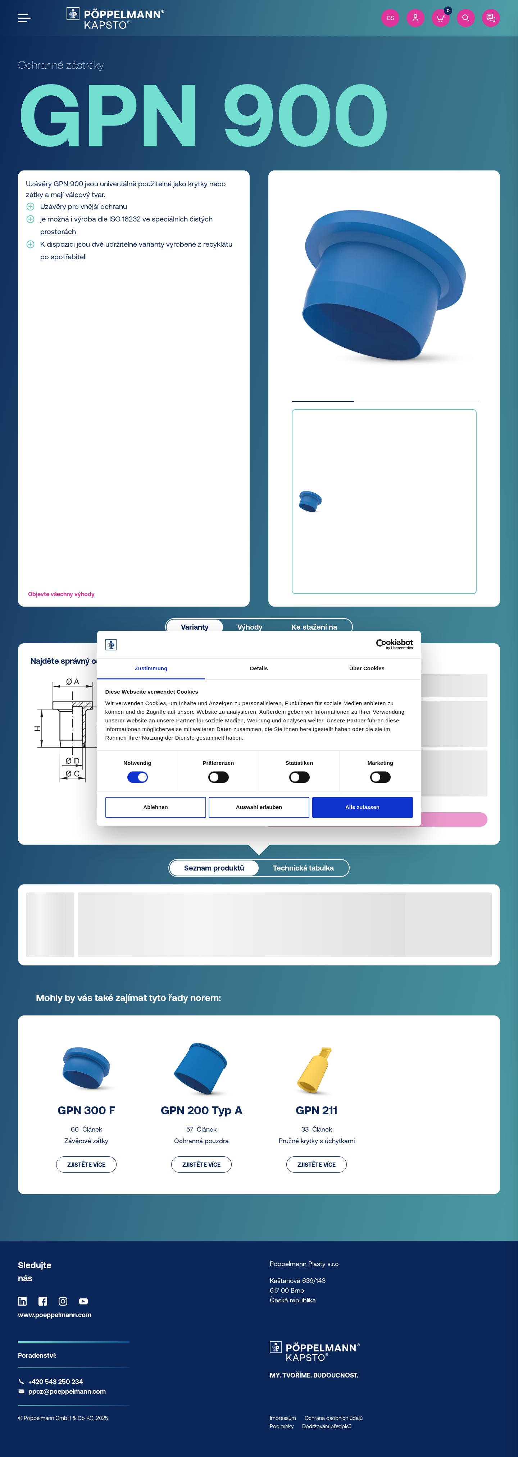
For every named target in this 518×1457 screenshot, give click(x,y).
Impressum (283, 1418)
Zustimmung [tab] (151, 668)
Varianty (195, 627)
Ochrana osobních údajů (334, 1418)
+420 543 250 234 (55, 1381)
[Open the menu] (24, 18)
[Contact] (491, 18)
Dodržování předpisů (326, 1426)
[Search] (466, 18)
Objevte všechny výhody (61, 594)
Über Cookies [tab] (367, 668)
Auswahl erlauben (259, 807)
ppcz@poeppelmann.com (67, 1391)
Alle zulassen (362, 807)
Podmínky (282, 1426)
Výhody (250, 627)
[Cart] (441, 18)
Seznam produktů (214, 868)
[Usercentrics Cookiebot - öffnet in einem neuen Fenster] (381, 644)
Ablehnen (155, 807)
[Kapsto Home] (115, 18)
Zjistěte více (86, 1164)
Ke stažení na (314, 627)
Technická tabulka (303, 868)
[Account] (415, 18)
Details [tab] (259, 668)
